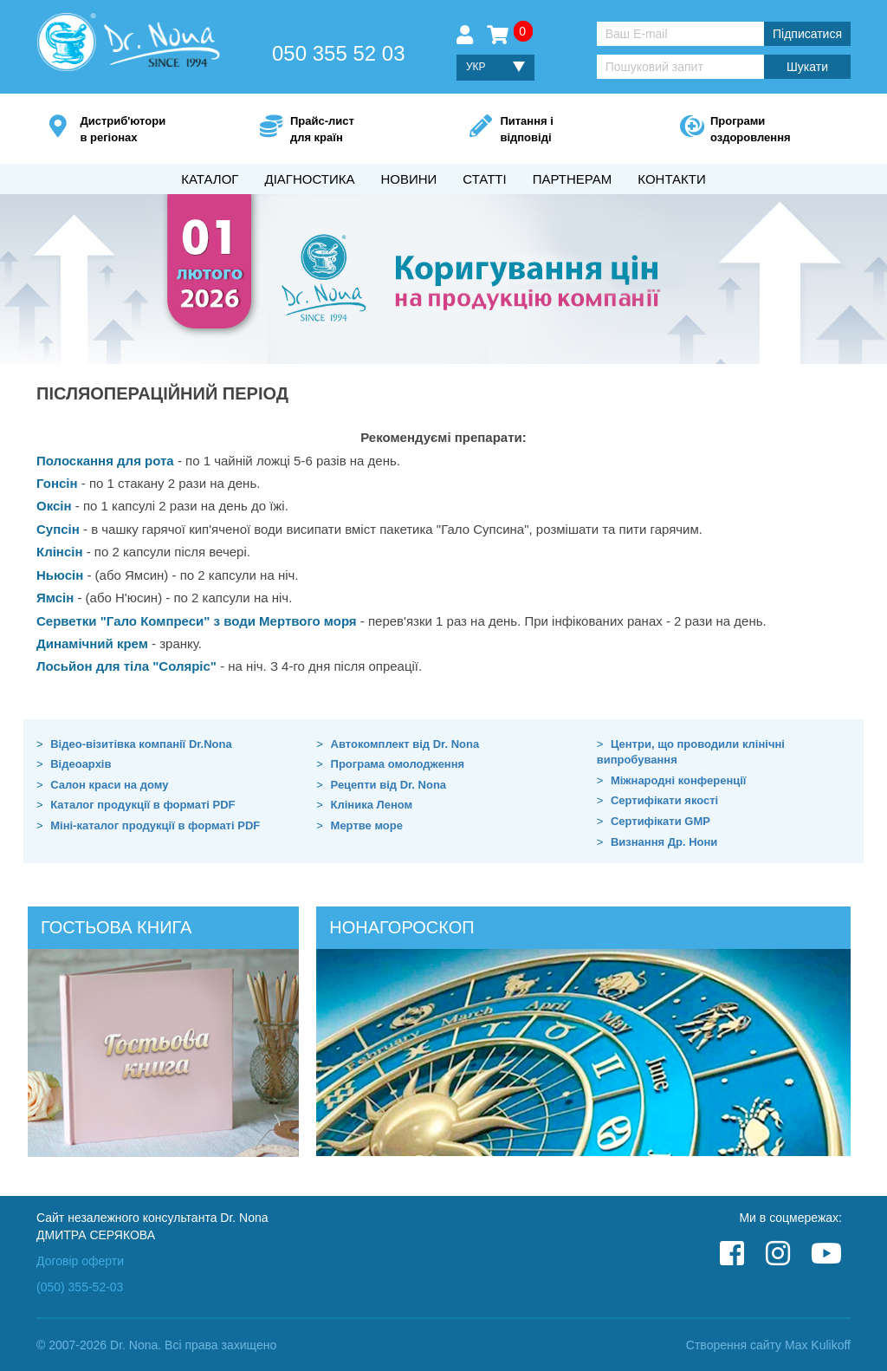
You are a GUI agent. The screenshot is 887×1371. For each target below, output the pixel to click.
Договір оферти (80, 1261)
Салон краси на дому (109, 784)
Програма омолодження (398, 763)
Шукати (807, 67)
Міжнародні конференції (679, 780)
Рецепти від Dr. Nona (389, 784)
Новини (408, 179)
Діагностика (309, 179)
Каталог (209, 179)
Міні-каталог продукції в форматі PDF (155, 825)
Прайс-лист (354, 130)
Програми (774, 130)
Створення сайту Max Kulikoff (768, 1345)
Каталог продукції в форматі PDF (142, 804)
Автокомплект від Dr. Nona (405, 743)
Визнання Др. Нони (664, 841)
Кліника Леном (372, 804)
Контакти (671, 179)
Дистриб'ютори (143, 130)
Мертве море (367, 825)
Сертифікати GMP (660, 821)
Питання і (563, 130)
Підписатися (807, 34)
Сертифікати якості (664, 800)
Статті (484, 179)
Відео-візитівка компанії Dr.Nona (141, 743)
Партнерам (572, 179)
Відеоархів (80, 763)
